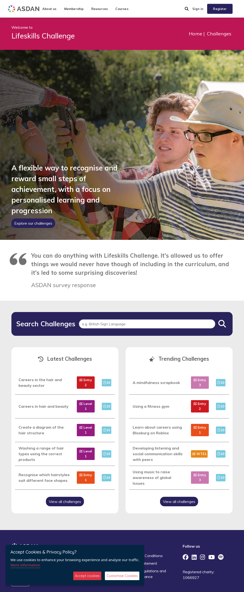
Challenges (219, 34)
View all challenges (65, 501)
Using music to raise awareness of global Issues (152, 477)
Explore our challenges (33, 223)
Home (195, 34)
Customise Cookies (122, 575)
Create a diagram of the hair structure (41, 430)
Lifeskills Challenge (43, 35)
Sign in (197, 9)
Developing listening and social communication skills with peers (158, 454)
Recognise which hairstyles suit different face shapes (44, 477)
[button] (187, 9)
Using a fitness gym (151, 406)
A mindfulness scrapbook (156, 382)
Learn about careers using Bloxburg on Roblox (157, 430)
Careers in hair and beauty (43, 406)
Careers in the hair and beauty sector (40, 382)
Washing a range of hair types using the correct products (41, 454)
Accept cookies (87, 575)
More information (25, 565)
